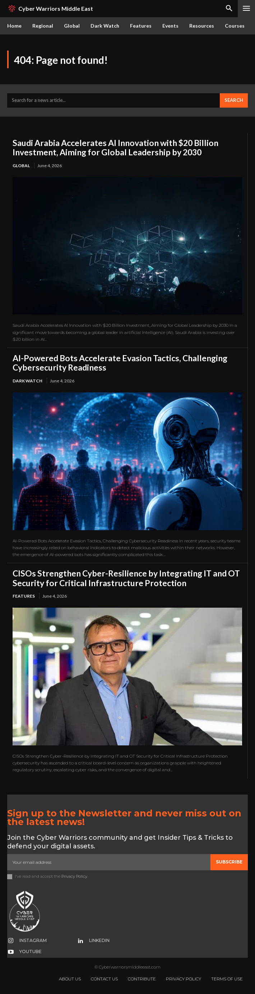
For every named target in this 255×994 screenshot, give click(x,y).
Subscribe (229, 862)
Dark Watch (27, 380)
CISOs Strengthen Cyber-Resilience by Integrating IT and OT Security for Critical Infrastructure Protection (126, 578)
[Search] (234, 100)
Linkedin (99, 940)
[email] (108, 862)
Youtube (30, 951)
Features (24, 596)
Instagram (33, 940)
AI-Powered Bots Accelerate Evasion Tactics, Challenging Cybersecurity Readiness (120, 362)
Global (21, 165)
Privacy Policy (74, 876)
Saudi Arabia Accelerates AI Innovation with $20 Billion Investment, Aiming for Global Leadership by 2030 (115, 147)
